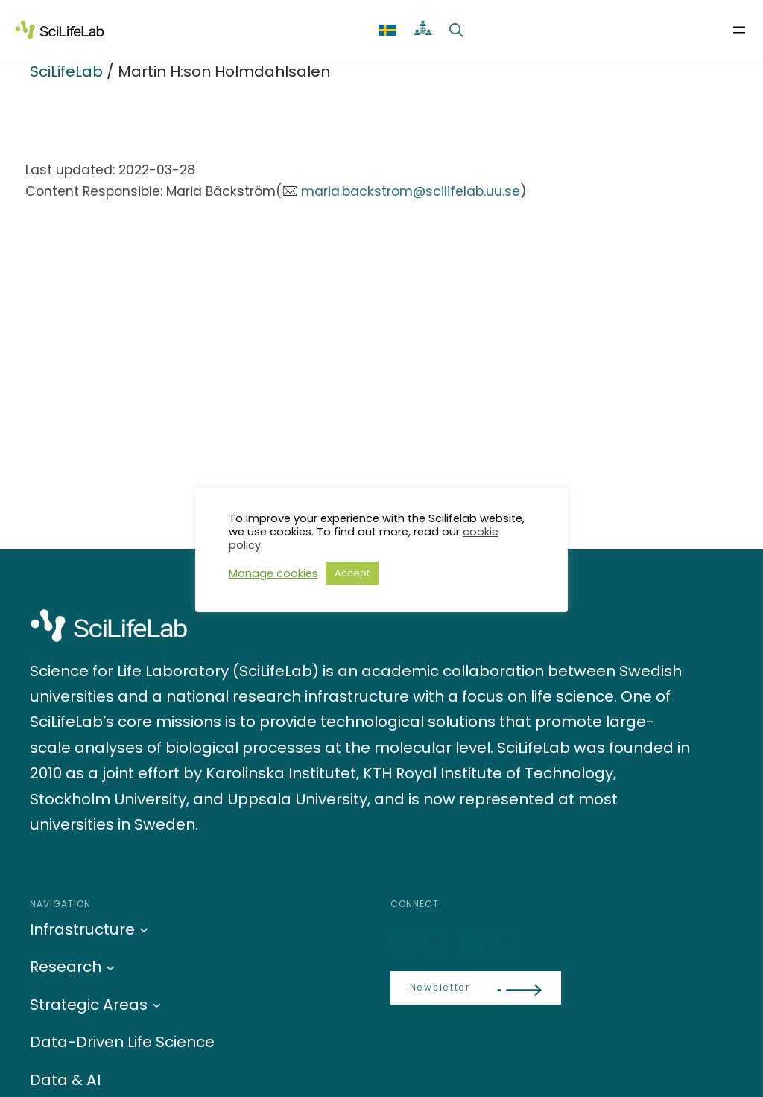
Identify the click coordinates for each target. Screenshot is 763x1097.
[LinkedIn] (403, 941)
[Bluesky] (438, 941)
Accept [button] (352, 573)
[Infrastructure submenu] (143, 929)
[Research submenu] (110, 966)
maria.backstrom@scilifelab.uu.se (410, 191)
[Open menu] (739, 30)
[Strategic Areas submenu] (156, 1004)
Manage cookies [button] (273, 573)
